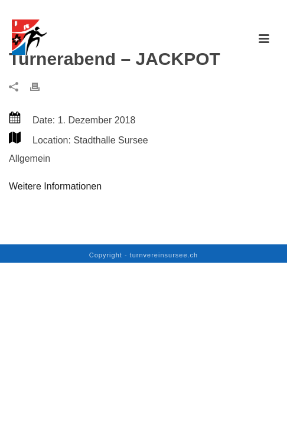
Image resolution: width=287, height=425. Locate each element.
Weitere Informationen (55, 186)
